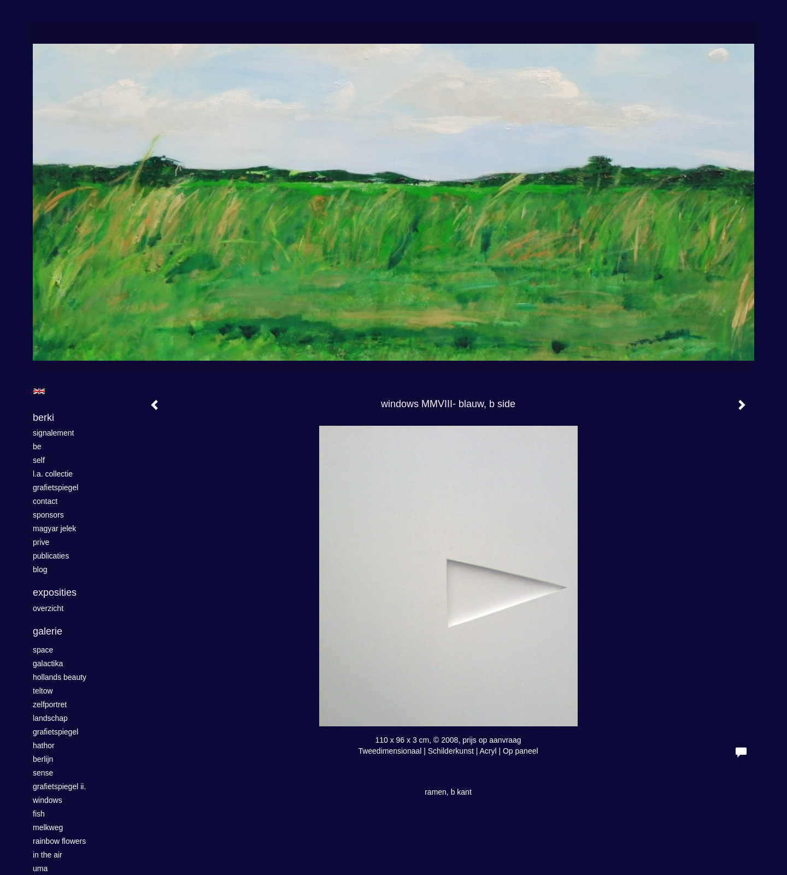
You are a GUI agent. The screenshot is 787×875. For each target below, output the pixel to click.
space (43, 649)
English (39, 391)
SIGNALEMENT (53, 432)
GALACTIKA (48, 663)
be (37, 446)
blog (40, 569)
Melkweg (48, 827)
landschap (50, 718)
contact (45, 501)
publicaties (51, 555)
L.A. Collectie (53, 473)
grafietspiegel (55, 487)
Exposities (55, 592)
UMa (40, 868)
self (39, 460)
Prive (41, 542)
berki (43, 417)
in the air (47, 854)
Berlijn (43, 759)
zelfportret (50, 704)
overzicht (48, 608)
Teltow (43, 690)
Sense (43, 772)
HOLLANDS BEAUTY (59, 677)
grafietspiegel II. (59, 786)
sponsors (48, 514)
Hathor (44, 745)
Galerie (47, 631)
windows (47, 800)
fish (39, 813)
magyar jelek (54, 528)
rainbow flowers (59, 841)
